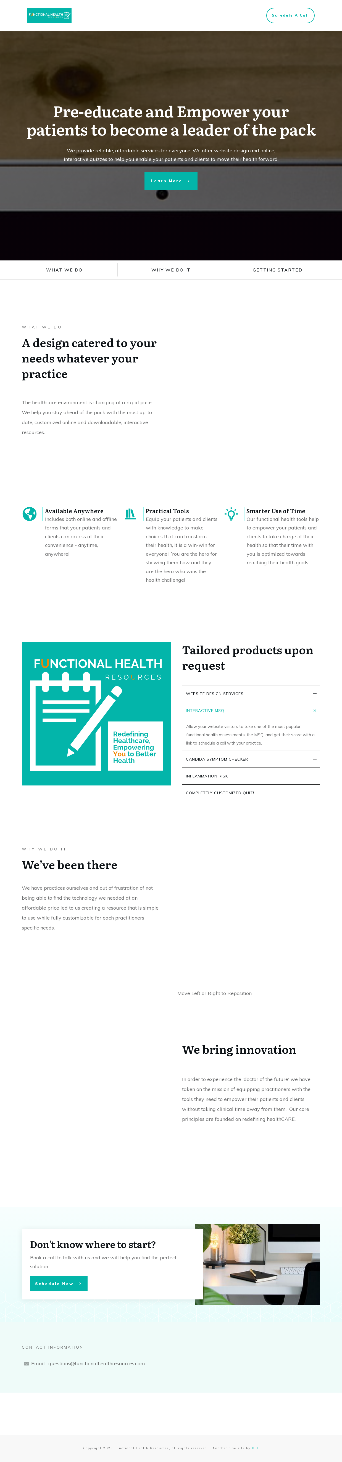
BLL (255, 1448)
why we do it (171, 270)
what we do (64, 270)
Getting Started (277, 270)
